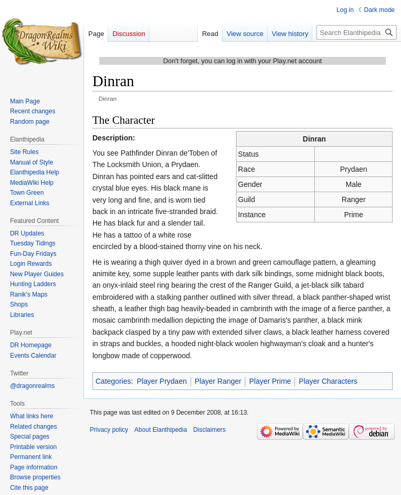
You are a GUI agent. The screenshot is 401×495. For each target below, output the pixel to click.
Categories (113, 381)
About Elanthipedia (160, 429)
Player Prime (270, 381)
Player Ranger (218, 381)
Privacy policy (109, 429)
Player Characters (328, 381)
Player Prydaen (162, 381)
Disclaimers (209, 429)
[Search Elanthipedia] (356, 32)
